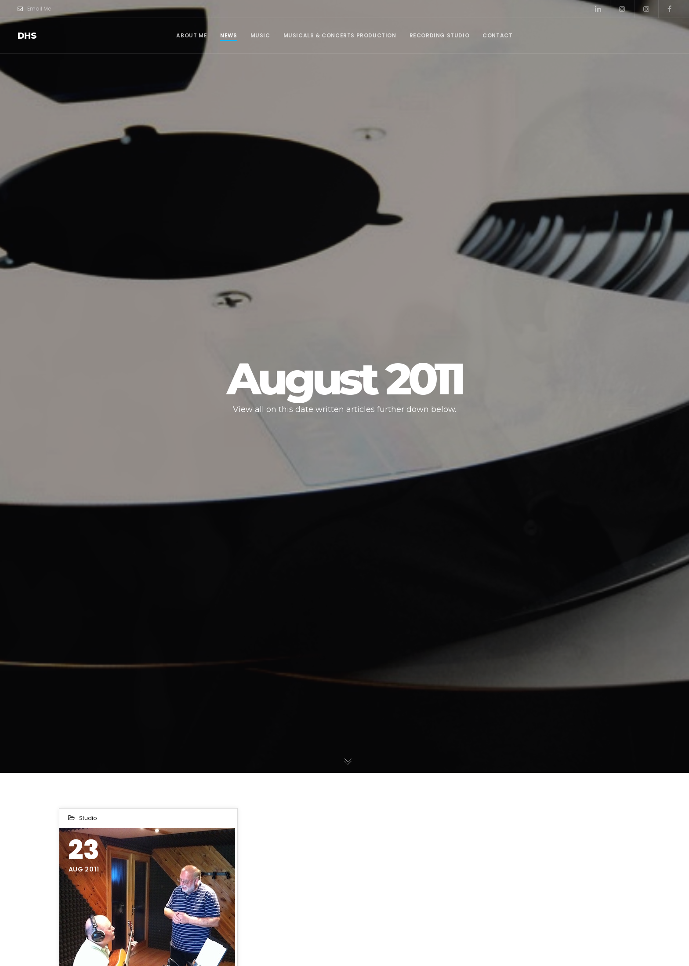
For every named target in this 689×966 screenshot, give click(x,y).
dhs (27, 35)
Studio (88, 818)
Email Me (34, 9)
